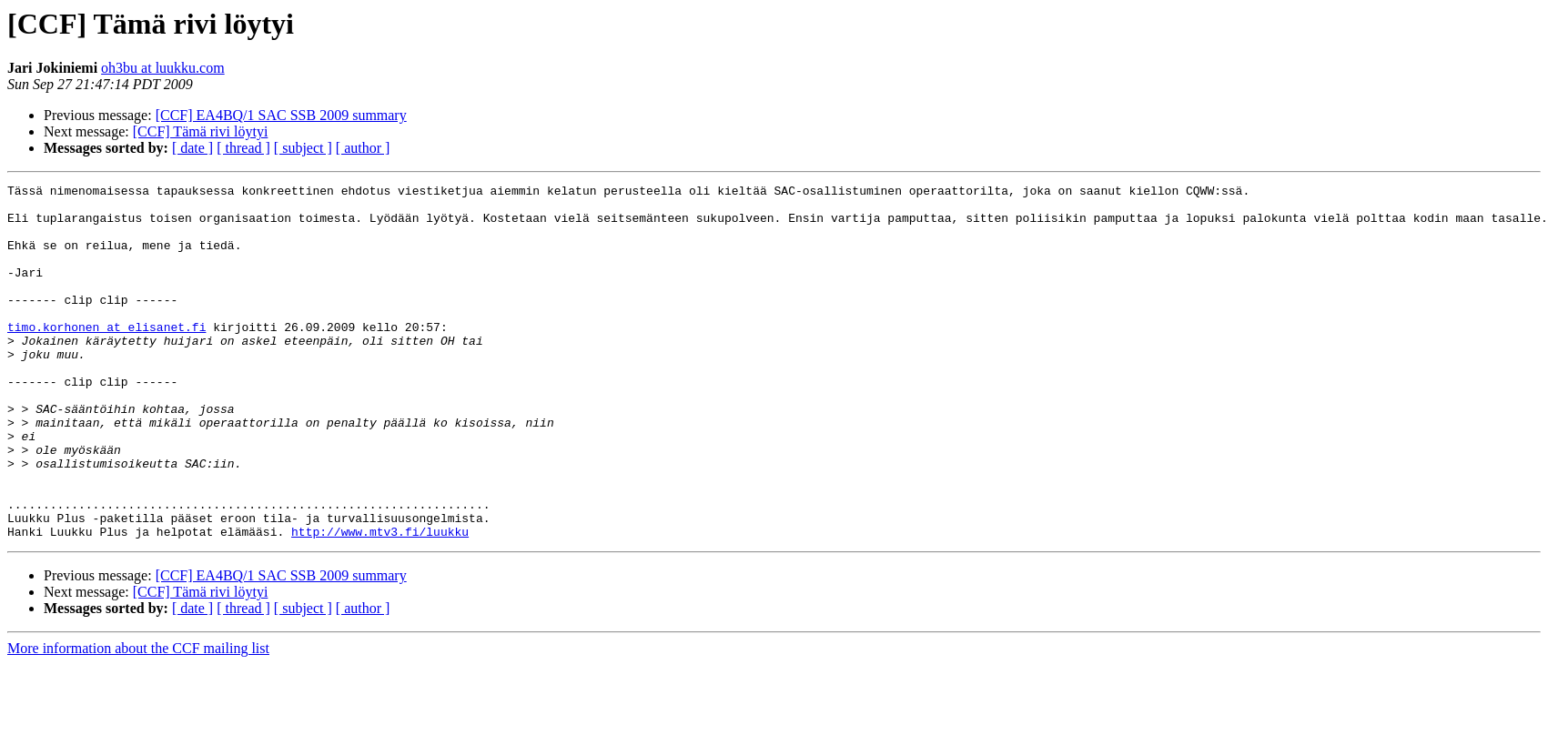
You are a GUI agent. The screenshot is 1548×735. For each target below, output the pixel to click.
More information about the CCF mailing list (138, 719)
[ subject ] (303, 148)
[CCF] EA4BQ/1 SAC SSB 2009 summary (281, 115)
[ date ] (192, 148)
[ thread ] (243, 148)
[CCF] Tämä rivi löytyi (200, 131)
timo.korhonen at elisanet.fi (106, 356)
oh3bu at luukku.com (163, 68)
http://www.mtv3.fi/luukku (380, 602)
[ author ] (363, 148)
